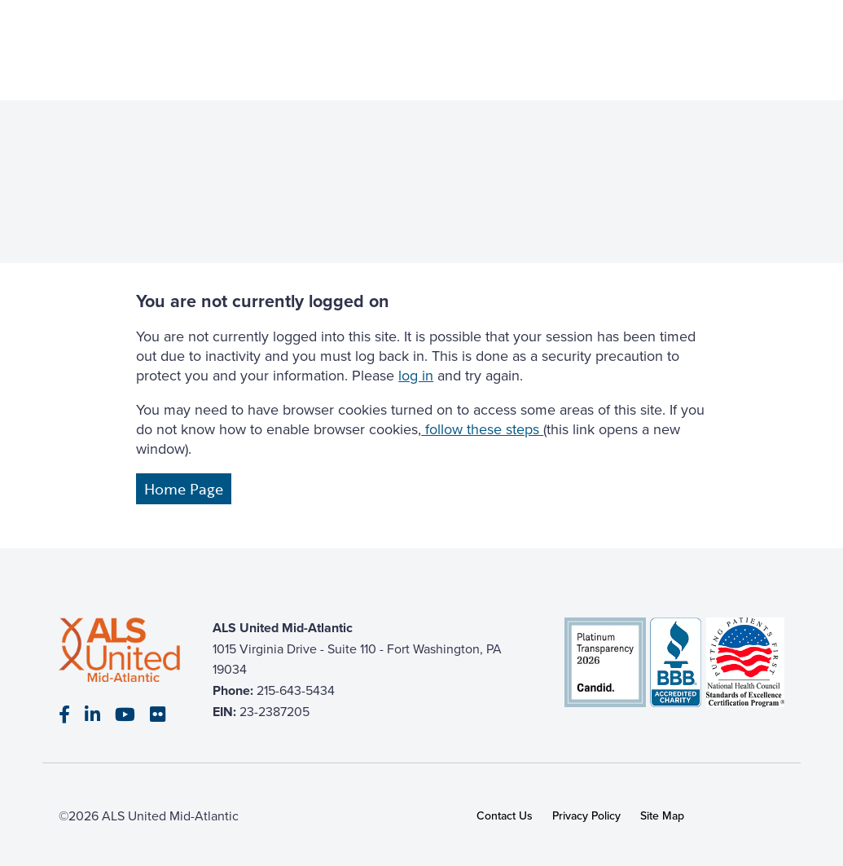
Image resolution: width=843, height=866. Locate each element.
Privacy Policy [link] (586, 815)
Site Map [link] (662, 815)
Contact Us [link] (504, 815)
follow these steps (482, 429)
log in (415, 375)
